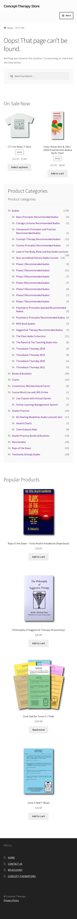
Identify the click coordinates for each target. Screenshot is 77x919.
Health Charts (24, 423)
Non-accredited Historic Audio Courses (37, 257)
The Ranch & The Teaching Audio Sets (36, 342)
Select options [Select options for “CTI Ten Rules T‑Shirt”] (19, 167)
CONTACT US (15, 863)
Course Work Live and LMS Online (30, 392)
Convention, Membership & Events (31, 386)
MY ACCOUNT (15, 870)
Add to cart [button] (57, 173)
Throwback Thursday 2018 (30, 348)
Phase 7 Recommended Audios (33, 301)
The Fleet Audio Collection (31, 336)
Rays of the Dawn (21, 448)
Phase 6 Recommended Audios (33, 295)
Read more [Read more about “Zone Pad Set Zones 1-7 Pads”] (38, 729)
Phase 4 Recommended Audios (33, 282)
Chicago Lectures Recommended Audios (38, 223)
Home (10, 27)
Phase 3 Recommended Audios (33, 276)
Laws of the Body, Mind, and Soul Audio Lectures (42, 251)
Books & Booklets (22, 373)
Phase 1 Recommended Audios (33, 264)
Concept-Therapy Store (22, 6)
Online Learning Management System (37, 404)
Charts (15, 379)
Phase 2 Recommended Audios (33, 270)
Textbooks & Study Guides (26, 454)
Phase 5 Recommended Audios (33, 289)
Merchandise (19, 442)
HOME (11, 857)
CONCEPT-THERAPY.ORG (22, 876)
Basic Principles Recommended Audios (37, 216)
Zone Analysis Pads (26, 429)
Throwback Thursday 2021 (30, 367)
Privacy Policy (11, 900)
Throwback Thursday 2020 (30, 361)
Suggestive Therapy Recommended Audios (39, 330)
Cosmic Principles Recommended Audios (38, 245)
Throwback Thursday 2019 (30, 354)
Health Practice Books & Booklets (31, 435)
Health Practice (20, 410)
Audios (15, 210)
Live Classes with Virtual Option (33, 398)
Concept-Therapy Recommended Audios (38, 239)
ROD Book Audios (25, 323)
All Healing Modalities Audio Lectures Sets (39, 417)
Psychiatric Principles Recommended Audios (40, 317)
